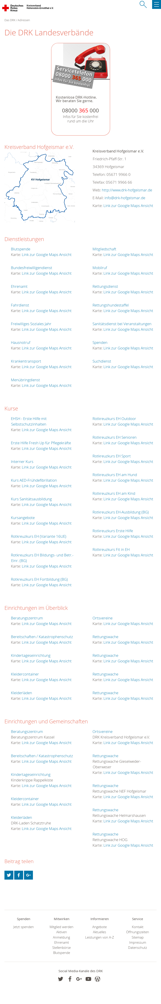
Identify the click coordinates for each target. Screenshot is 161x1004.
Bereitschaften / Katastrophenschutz (42, 636)
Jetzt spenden (23, 927)
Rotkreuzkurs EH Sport (112, 455)
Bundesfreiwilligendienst (31, 267)
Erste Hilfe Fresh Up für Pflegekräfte (41, 442)
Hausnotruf (20, 342)
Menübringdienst (25, 379)
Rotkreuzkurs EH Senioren (115, 437)
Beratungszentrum (27, 618)
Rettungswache (105, 636)
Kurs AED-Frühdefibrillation (34, 480)
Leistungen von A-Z (99, 937)
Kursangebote (23, 517)
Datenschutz (137, 947)
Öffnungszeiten (137, 932)
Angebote (99, 927)
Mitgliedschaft (104, 249)
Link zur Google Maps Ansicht (128, 205)
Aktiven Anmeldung (61, 934)
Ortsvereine (103, 618)
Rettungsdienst (105, 286)
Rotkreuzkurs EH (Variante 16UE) (38, 536)
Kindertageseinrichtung (30, 655)
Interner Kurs (22, 461)
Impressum (137, 942)
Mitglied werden (61, 927)
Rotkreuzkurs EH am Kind (114, 493)
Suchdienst (102, 361)
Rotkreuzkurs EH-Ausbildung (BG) (121, 512)
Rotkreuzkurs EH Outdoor (114, 418)
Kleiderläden (21, 692)
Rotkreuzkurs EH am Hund (115, 474)
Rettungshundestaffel (111, 305)
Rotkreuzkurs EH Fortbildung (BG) (39, 579)
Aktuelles (99, 932)
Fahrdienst (20, 305)
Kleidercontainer (25, 674)
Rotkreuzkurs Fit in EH (111, 549)
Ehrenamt (19, 286)
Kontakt (137, 927)
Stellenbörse (61, 947)
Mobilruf (100, 267)
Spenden (100, 342)
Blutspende (20, 249)
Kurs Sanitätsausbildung (31, 498)
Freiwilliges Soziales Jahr (31, 323)
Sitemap (138, 937)
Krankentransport (26, 361)
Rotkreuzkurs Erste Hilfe (113, 530)
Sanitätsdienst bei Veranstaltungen (122, 323)
